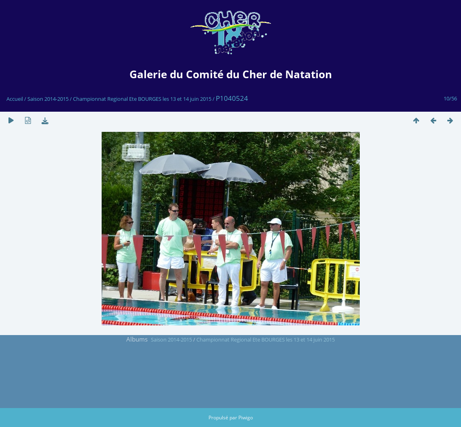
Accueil (14, 98)
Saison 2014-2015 (48, 98)
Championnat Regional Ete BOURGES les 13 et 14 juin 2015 (142, 98)
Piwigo (245, 417)
